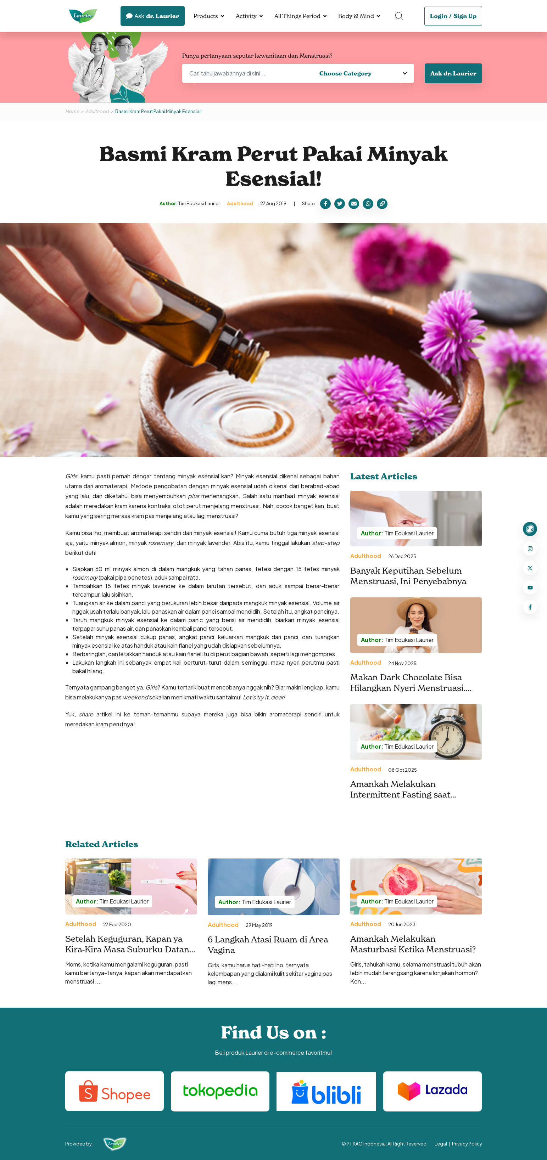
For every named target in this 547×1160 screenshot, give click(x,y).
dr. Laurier (152, 16)
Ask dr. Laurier (453, 73)
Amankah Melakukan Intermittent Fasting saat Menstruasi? (400, 795)
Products (206, 15)
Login (438, 15)
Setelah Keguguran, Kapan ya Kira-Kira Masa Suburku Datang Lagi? (129, 949)
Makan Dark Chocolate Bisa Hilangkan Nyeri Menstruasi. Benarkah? (407, 688)
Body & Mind (356, 15)
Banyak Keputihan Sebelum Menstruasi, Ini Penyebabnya (408, 576)
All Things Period (297, 15)
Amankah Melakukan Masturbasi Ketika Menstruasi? (413, 944)
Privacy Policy (467, 1144)
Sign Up (464, 15)
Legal (441, 1144)
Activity (246, 15)
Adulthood (97, 111)
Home (72, 111)
